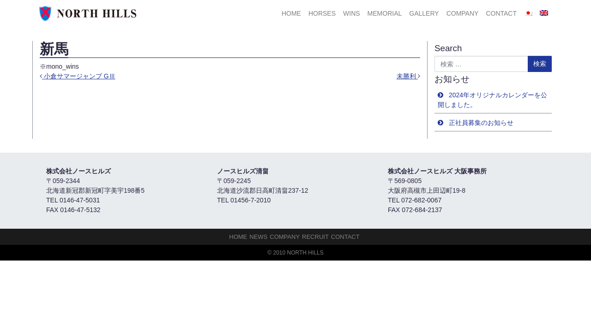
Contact (501, 13)
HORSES (322, 13)
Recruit (315, 236)
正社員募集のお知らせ (481, 122)
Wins (351, 13)
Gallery (424, 13)
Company (462, 13)
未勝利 (408, 76)
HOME (291, 13)
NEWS (258, 236)
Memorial (385, 13)
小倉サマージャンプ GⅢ (77, 76)
